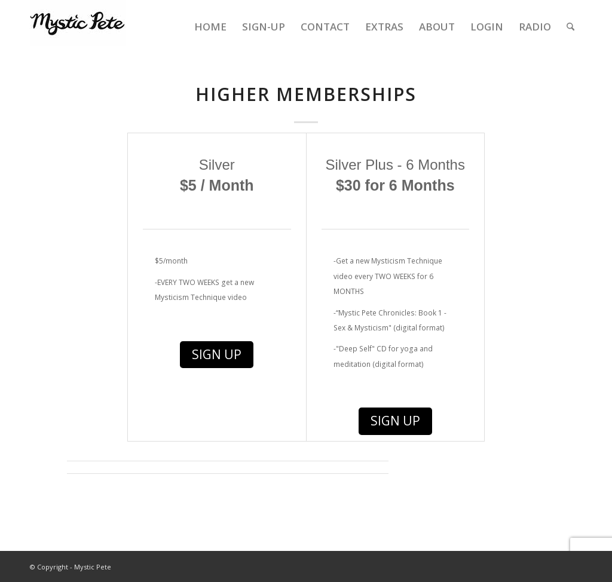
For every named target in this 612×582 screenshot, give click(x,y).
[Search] (570, 27)
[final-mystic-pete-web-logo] (78, 27)
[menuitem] (210, 27)
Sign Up (216, 354)
